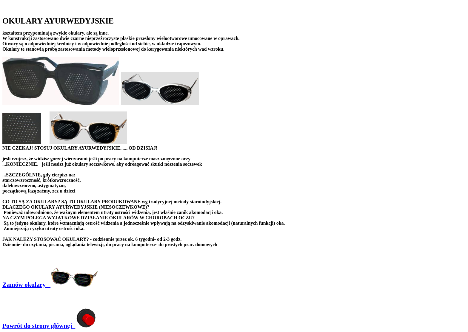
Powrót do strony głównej (49, 325)
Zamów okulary (50, 284)
